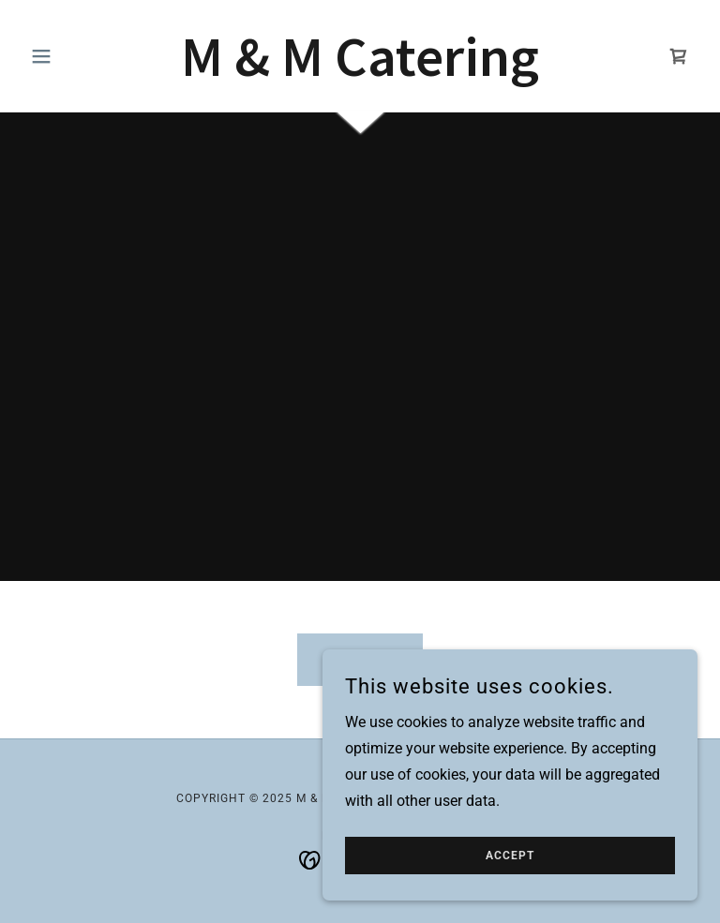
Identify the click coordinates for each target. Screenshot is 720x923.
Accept (510, 855)
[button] (73, 56)
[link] (360, 71)
